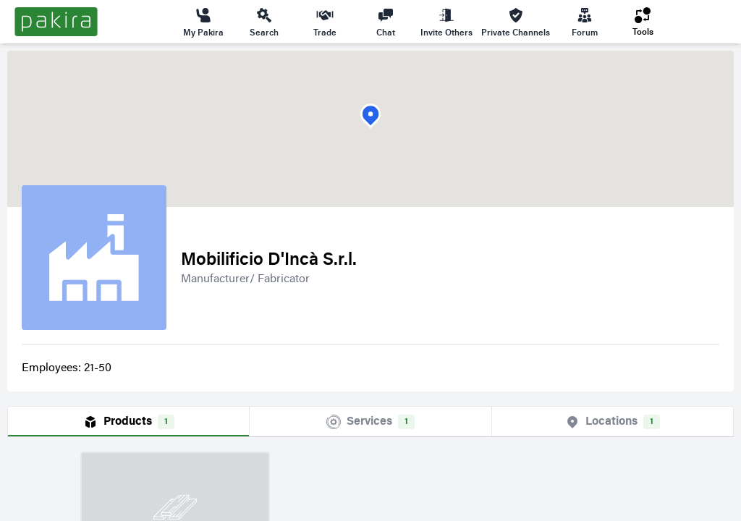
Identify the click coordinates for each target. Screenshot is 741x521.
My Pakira (203, 22)
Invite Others (446, 22)
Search (264, 22)
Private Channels (515, 22)
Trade (324, 22)
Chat (385, 22)
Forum (585, 22)
